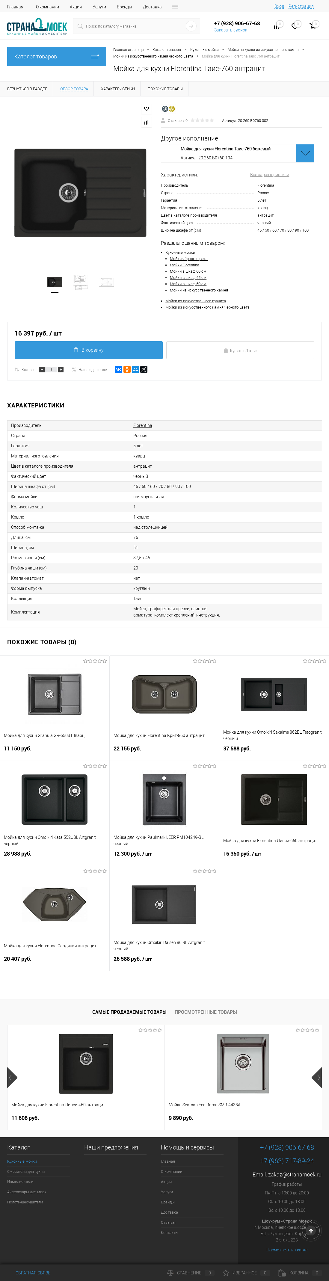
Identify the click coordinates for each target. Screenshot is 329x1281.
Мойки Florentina (184, 265)
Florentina (265, 185)
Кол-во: (28, 369)
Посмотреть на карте (286, 1249)
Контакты (169, 1232)
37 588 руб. (274, 752)
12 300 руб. (164, 857)
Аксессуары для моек (26, 1192)
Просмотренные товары (206, 1012)
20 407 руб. (54, 962)
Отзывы (168, 1222)
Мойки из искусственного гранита (195, 301)
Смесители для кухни (26, 1171)
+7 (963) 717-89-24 (287, 1161)
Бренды (124, 6)
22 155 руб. (164, 752)
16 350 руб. (274, 857)
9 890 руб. (128, 1118)
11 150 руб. (54, 752)
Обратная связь (29, 1273)
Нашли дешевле (89, 369)
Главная (15, 6)
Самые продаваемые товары (129, 1012)
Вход (279, 6)
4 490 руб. (238, 1118)
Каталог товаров (56, 56)
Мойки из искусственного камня (199, 290)
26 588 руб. (164, 962)
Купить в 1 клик (240, 351)
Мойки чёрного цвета (189, 258)
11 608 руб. (25, 1118)
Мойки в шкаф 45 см (188, 277)
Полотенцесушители (25, 1202)
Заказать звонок (230, 30)
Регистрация (301, 6)
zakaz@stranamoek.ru (295, 1174)
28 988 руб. (54, 857)
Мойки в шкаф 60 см (188, 271)
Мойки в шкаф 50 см (188, 284)
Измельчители (20, 1181)
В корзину (89, 350)
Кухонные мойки (180, 252)
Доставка (152, 6)
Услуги (99, 6)
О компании (47, 6)
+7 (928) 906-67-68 (287, 1147)
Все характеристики (269, 174)
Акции (76, 6)
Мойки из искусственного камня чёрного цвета (207, 307)
